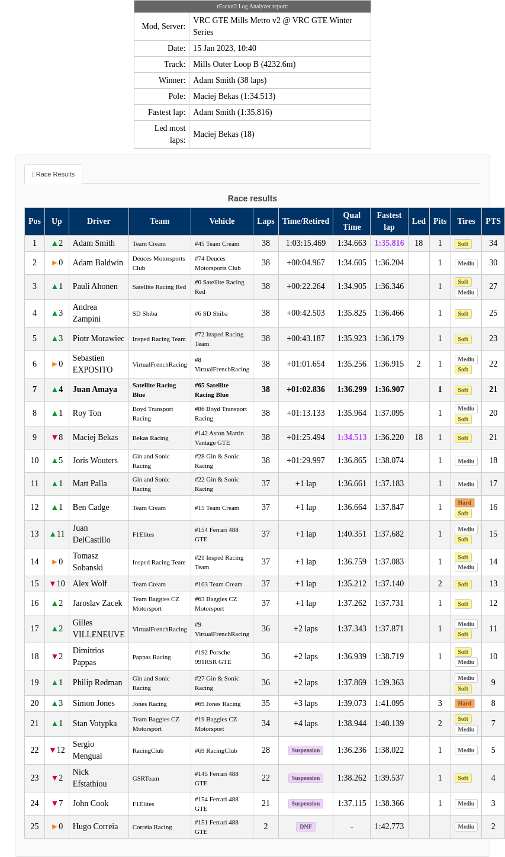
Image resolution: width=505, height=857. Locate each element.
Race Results (55, 174)
